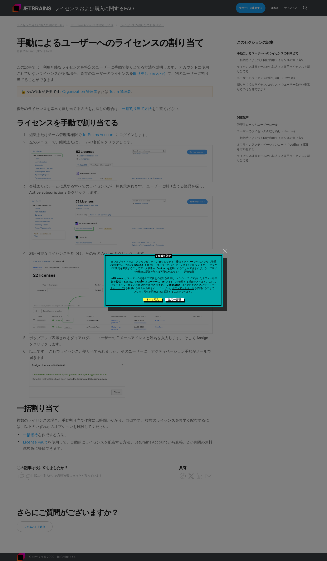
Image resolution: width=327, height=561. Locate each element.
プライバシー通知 (123, 285)
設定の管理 (174, 299)
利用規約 (141, 285)
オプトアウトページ (183, 288)
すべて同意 (152, 299)
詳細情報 (189, 271)
